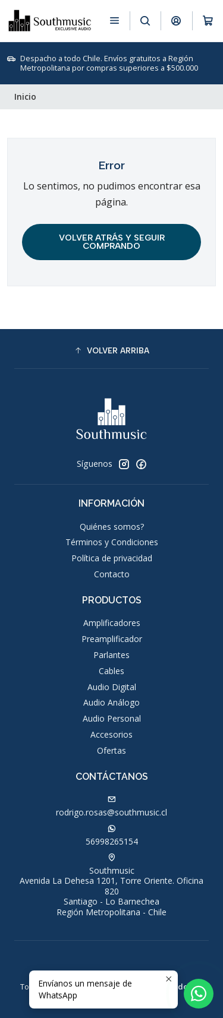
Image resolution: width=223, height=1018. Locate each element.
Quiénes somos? (112, 526)
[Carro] (208, 20)
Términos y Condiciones (111, 542)
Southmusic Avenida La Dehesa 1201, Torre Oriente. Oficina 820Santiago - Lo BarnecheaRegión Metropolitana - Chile (111, 885)
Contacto (112, 574)
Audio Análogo (111, 702)
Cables (111, 670)
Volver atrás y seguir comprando (112, 241)
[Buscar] (145, 20)
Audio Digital (111, 687)
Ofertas (111, 750)
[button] (111, 350)
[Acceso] (176, 20)
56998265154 (112, 835)
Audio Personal (112, 718)
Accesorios (111, 734)
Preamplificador (111, 638)
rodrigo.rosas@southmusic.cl (111, 806)
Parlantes (111, 654)
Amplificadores (111, 622)
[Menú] (114, 20)
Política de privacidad (111, 558)
